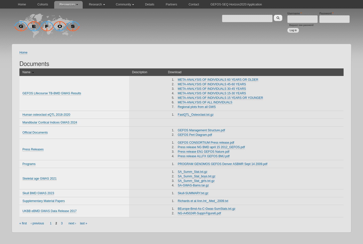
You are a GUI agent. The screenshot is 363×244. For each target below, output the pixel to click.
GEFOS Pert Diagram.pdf (195, 135)
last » (83, 223)
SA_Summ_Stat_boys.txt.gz (196, 176)
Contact (194, 4)
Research (95, 4)
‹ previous (37, 223)
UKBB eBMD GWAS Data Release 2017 (49, 211)
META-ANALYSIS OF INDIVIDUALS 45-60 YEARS (212, 84)
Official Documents (35, 132)
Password (326, 13)
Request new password (301, 25)
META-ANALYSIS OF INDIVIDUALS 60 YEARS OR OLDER (218, 80)
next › (72, 223)
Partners (171, 4)
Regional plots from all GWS (197, 107)
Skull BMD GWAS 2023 (38, 193)
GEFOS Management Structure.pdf (201, 130)
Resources (67, 4)
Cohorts (43, 4)
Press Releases (33, 149)
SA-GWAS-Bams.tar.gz (193, 185)
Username (294, 13)
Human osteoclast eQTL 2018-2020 (46, 114)
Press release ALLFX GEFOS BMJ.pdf (203, 156)
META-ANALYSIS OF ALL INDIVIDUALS (205, 102)
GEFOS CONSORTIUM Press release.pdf (206, 142)
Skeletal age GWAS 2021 (39, 178)
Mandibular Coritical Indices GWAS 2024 (49, 122)
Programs (29, 164)
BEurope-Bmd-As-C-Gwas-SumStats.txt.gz (206, 209)
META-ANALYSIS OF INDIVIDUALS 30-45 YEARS (212, 89)
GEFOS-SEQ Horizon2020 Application (236, 4)
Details (149, 4)
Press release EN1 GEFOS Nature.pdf (203, 151)
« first (23, 223)
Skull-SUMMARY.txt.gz (193, 193)
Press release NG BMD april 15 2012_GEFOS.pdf (211, 147)
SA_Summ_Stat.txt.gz (192, 172)
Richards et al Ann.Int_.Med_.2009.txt (203, 201)
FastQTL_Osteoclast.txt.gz (196, 114)
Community (123, 4)
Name (28, 72)
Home (22, 4)
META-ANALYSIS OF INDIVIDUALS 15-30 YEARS (212, 93)
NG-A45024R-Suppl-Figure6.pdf (199, 213)
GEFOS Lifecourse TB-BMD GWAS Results (51, 93)
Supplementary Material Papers (43, 201)
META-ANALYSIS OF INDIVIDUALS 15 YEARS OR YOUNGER (220, 98)
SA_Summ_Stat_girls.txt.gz (196, 181)
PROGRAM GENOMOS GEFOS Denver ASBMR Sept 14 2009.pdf (222, 164)
